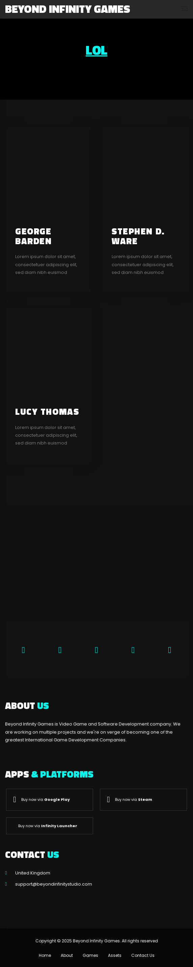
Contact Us (143, 955)
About (67, 955)
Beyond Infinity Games (67, 8)
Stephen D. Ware (138, 236)
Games (90, 955)
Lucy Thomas (47, 411)
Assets (114, 955)
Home (45, 955)
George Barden (33, 236)
